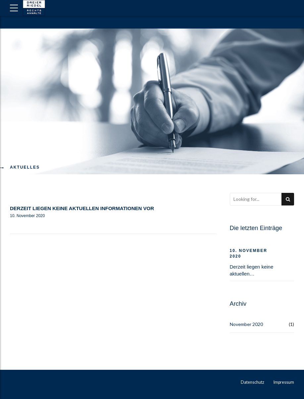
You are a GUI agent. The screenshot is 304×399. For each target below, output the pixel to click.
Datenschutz (252, 382)
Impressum (284, 382)
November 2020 (246, 324)
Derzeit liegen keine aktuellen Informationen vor (82, 208)
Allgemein (27, 196)
